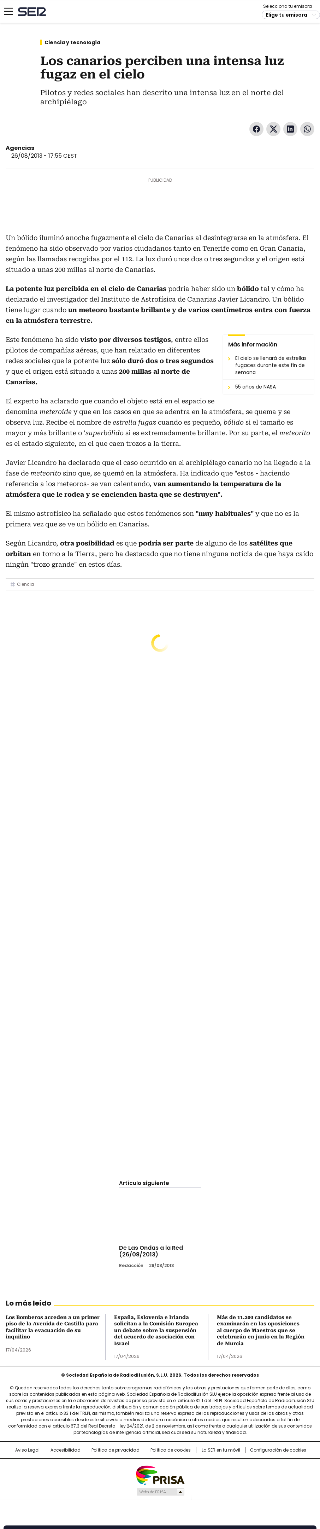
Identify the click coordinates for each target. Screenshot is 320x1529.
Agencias (20, 148)
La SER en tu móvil (221, 1450)
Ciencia (25, 584)
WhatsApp (307, 129)
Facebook (256, 129)
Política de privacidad (115, 1450)
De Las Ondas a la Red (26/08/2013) (151, 1251)
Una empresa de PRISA (160, 1475)
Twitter (273, 129)
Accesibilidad (66, 1450)
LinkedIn (290, 129)
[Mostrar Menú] (8, 11)
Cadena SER (32, 11)
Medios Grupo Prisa (160, 1492)
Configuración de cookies (278, 1450)
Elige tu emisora (286, 14)
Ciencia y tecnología (72, 42)
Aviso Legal (27, 1450)
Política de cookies (170, 1450)
